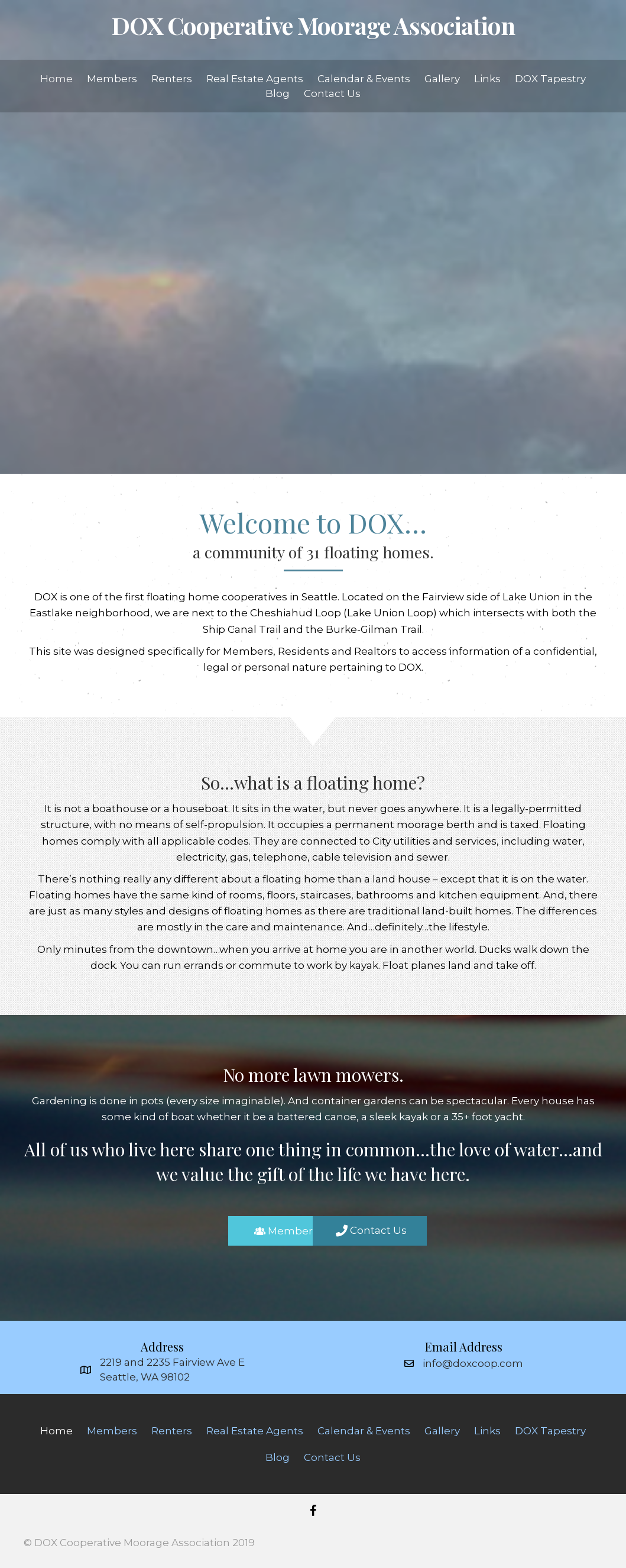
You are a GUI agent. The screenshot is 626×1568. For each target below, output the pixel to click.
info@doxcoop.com (473, 1363)
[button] (251, 1231)
